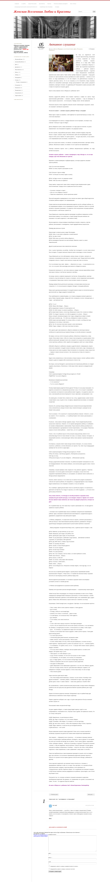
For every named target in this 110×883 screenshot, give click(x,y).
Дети (75, 49)
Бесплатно (42, 3)
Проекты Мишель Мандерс (61, 3)
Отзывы (57, 6)
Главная (17, 3)
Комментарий (52, 834)
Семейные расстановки (46, 6)
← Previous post (54, 794)
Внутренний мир (18, 59)
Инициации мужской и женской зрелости (26, 6)
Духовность (17, 67)
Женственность (18, 69)
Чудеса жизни (18, 95)
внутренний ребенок (69, 49)
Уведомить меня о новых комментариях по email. (64, 866)
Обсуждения (18, 77)
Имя (49, 853)
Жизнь (16, 72)
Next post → (91, 794)
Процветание (18, 90)
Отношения (79, 49)
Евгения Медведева (58, 49)
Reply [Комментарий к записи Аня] (50, 818)
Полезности (51, 50)
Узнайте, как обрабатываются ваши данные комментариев (41, 835)
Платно (49, 3)
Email (50, 857)
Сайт (49, 861)
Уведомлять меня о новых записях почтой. (62, 869)
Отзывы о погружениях (21, 82)
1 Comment (92, 49)
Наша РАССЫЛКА (32, 3)
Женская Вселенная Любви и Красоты (42, 11)
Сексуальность (18, 92)
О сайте (23, 3)
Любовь (16, 74)
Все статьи (73, 3)
